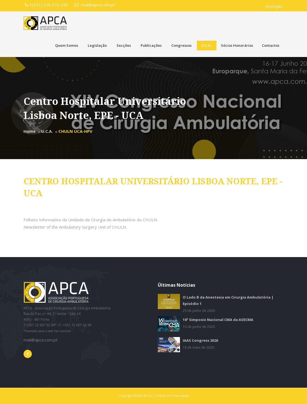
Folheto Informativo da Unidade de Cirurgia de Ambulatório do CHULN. (91, 219)
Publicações (151, 45)
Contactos (270, 45)
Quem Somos (66, 45)
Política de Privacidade (172, 395)
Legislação (97, 45)
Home (30, 131)
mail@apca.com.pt (94, 4)
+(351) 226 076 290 (46, 4)
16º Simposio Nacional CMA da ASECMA (218, 319)
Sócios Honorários (237, 45)
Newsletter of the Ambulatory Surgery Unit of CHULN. (75, 227)
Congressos (181, 45)
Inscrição (273, 6)
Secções (124, 45)
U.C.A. (206, 45)
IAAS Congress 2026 (200, 340)
